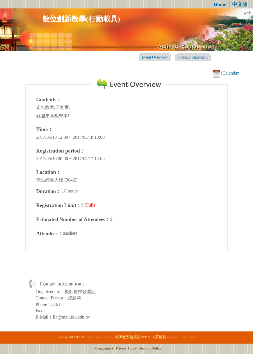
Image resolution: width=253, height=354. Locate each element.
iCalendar (226, 73)
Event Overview (155, 57)
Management (103, 348)
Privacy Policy (126, 348)
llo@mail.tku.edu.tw (181, 337)
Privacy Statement (193, 57)
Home (220, 4)
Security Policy (150, 348)
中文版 (239, 4)
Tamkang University (99, 337)
